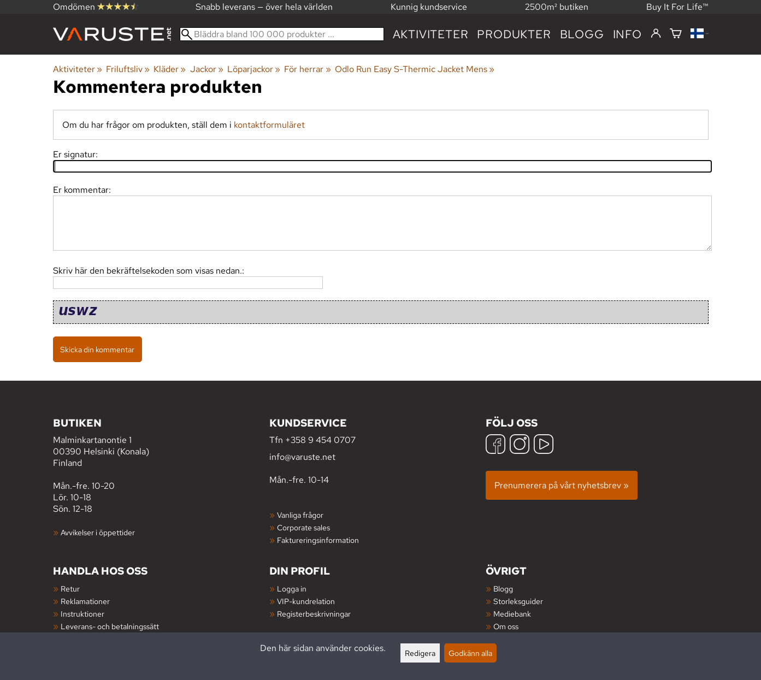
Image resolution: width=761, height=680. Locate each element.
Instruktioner (82, 613)
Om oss (505, 626)
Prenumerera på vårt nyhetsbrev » (561, 485)
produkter (514, 34)
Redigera (420, 653)
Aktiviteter (431, 34)
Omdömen (95, 7)
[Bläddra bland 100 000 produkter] (282, 34)
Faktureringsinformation (318, 540)
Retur (70, 588)
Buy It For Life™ (677, 7)
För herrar (307, 69)
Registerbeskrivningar (314, 613)
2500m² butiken (556, 7)
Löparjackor (253, 69)
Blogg (503, 588)
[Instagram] (519, 445)
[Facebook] (495, 445)
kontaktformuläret (269, 125)
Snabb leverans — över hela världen (264, 7)
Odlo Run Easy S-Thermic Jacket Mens (414, 69)
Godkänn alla (470, 653)
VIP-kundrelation (306, 601)
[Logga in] (656, 33)
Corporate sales (303, 527)
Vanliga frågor (300, 515)
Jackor (206, 69)
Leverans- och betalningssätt (110, 626)
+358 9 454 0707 (320, 440)
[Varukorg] (676, 34)
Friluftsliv (128, 69)
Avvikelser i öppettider (98, 532)
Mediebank (512, 613)
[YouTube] (543, 445)
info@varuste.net (302, 457)
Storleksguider (518, 601)
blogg (582, 34)
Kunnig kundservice (429, 7)
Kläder (170, 69)
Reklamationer (85, 601)
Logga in (291, 588)
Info (627, 34)
